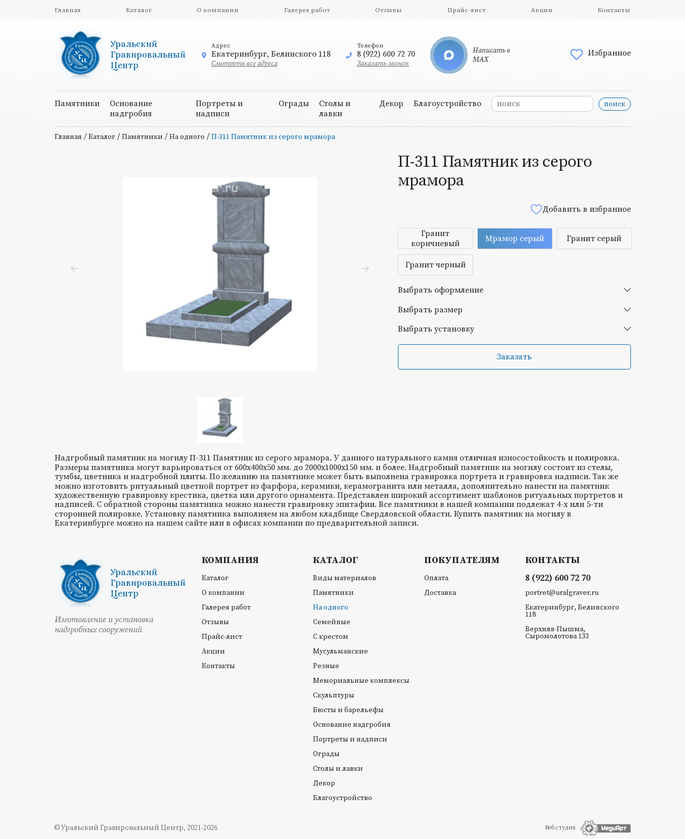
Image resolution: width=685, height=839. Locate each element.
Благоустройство (447, 104)
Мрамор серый (514, 239)
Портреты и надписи (219, 109)
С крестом (330, 636)
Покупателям (461, 560)
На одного (187, 137)
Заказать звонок (383, 63)
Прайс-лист (466, 10)
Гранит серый (594, 239)
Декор (391, 104)
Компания (230, 560)
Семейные (331, 622)
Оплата (436, 578)
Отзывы (388, 10)
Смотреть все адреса (244, 63)
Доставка (440, 592)
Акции (542, 10)
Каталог (139, 10)
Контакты (614, 10)
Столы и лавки (334, 109)
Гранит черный (435, 265)
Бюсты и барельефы (348, 710)
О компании (218, 10)
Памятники (77, 104)
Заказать (514, 357)
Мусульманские (340, 651)
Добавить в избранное (580, 209)
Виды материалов (344, 578)
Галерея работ (307, 10)
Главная (68, 10)
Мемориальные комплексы (361, 680)
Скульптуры (333, 695)
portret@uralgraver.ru (562, 592)
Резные (326, 666)
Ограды (294, 104)
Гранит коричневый (435, 238)
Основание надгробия (131, 109)
